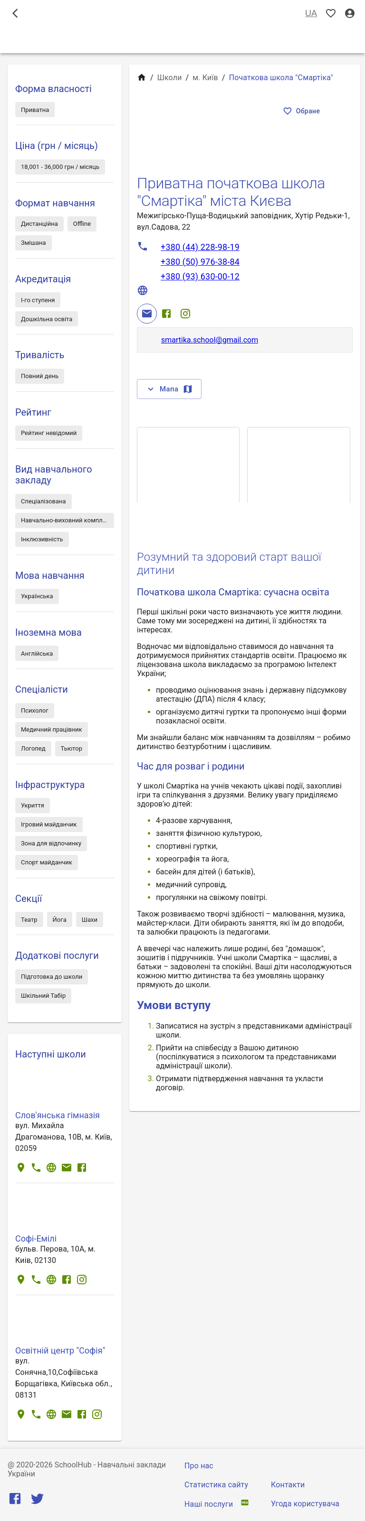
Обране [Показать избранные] (302, 111)
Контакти (288, 1484)
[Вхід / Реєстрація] (349, 13)
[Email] (147, 314)
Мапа (169, 389)
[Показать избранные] (330, 13)
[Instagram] (185, 313)
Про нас (198, 1465)
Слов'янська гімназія (57, 1115)
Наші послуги (208, 1504)
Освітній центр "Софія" (60, 1350)
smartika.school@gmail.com (209, 339)
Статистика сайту (216, 1484)
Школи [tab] (182, 40)
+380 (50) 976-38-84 (200, 262)
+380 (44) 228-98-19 (200, 247)
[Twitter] (37, 1501)
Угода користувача (305, 1503)
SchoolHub (73, 1464)
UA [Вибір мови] (311, 13)
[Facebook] (166, 313)
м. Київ (205, 77)
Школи (169, 77)
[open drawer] (15, 13)
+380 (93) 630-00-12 (200, 276)
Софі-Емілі (36, 1238)
